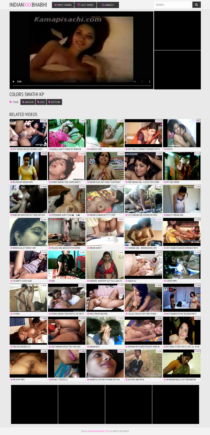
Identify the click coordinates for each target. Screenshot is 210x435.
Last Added (85, 5)
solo (41, 102)
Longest (108, 5)
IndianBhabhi (28, 5)
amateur (28, 102)
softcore (54, 102)
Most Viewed (63, 5)
